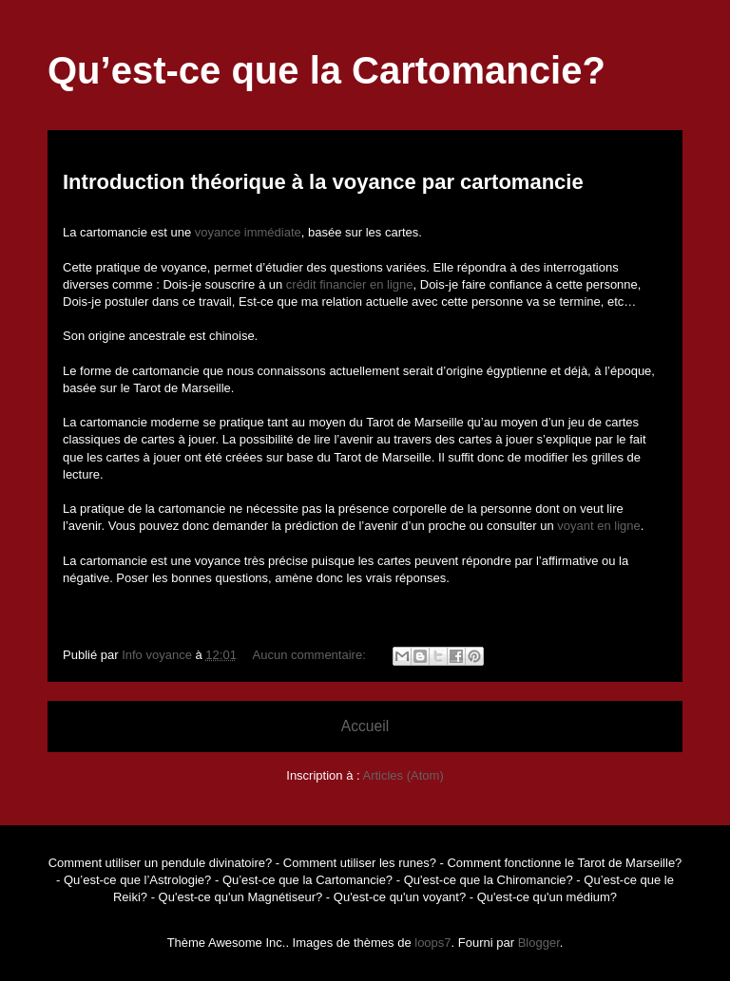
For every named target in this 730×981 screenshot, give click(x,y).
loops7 (432, 942)
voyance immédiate (248, 232)
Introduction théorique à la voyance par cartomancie (323, 182)
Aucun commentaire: (311, 655)
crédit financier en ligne (349, 284)
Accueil (365, 726)
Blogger (539, 942)
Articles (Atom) (402, 775)
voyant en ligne (598, 526)
